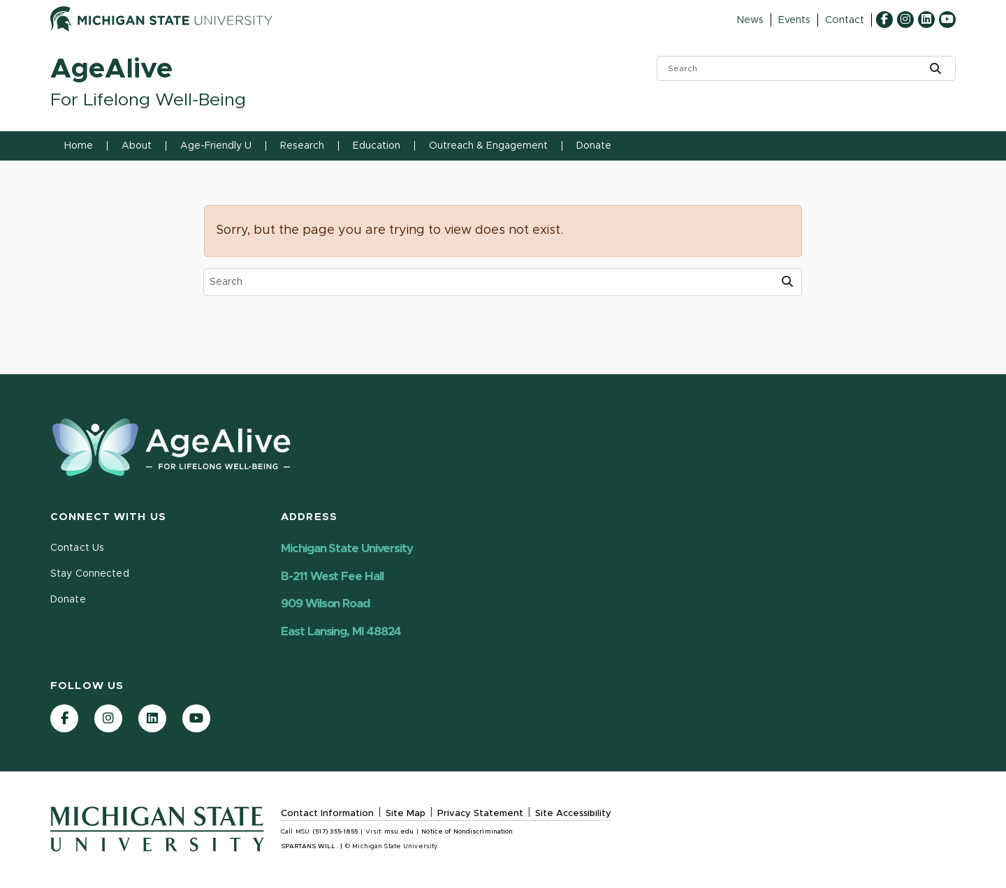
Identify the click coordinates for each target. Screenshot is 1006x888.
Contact (844, 20)
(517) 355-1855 (335, 832)
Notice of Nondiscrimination (467, 832)
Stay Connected (89, 574)
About (137, 146)
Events (794, 20)
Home (78, 146)
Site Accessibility (573, 813)
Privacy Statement (480, 813)
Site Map (405, 813)
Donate (593, 146)
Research (302, 146)
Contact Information (327, 813)
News (750, 20)
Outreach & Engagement (488, 146)
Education (376, 146)
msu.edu (399, 832)
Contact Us (77, 548)
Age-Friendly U (216, 146)
